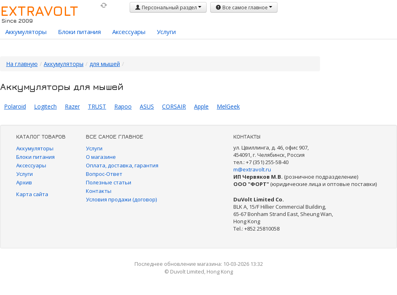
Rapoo (123, 106)
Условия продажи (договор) (121, 199)
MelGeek (228, 106)
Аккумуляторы (26, 32)
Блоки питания (79, 32)
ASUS (147, 106)
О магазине (101, 156)
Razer (72, 106)
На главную (22, 64)
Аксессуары (128, 32)
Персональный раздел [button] (168, 7)
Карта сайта (32, 194)
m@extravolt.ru (252, 169)
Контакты (98, 191)
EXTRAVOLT (39, 10)
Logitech (45, 106)
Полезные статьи (108, 182)
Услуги (166, 32)
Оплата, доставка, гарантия (122, 165)
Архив (24, 182)
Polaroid (15, 106)
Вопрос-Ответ (104, 173)
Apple (201, 106)
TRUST (97, 106)
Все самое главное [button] (244, 7)
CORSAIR (174, 106)
